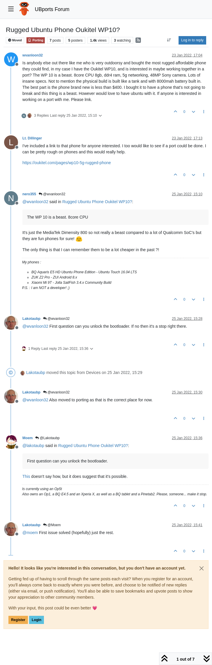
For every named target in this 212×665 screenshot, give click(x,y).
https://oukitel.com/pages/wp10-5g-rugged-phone (66, 162)
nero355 (29, 194)
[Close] (201, 568)
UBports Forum (52, 9)
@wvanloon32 (52, 194)
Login (36, 620)
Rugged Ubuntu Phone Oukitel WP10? (97, 201)
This (26, 476)
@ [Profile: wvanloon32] (35, 201)
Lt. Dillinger (32, 138)
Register (18, 620)
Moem (27, 438)
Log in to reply (192, 40)
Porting (35, 40)
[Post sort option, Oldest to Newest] (169, 40)
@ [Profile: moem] (30, 532)
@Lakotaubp (47, 438)
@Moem (52, 525)
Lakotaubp (31, 319)
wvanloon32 (32, 55)
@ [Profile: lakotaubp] (33, 445)
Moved (15, 40)
